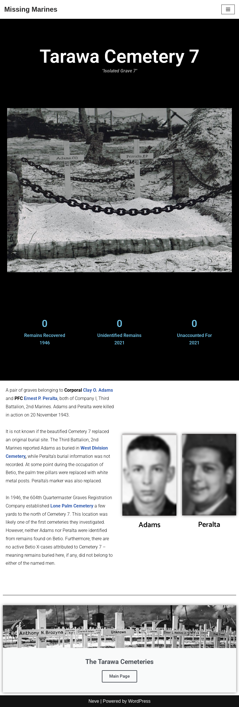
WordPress (139, 701)
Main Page (119, 676)
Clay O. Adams (98, 390)
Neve (93, 701)
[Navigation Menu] (228, 9)
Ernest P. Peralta (40, 398)
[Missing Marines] (30, 9)
